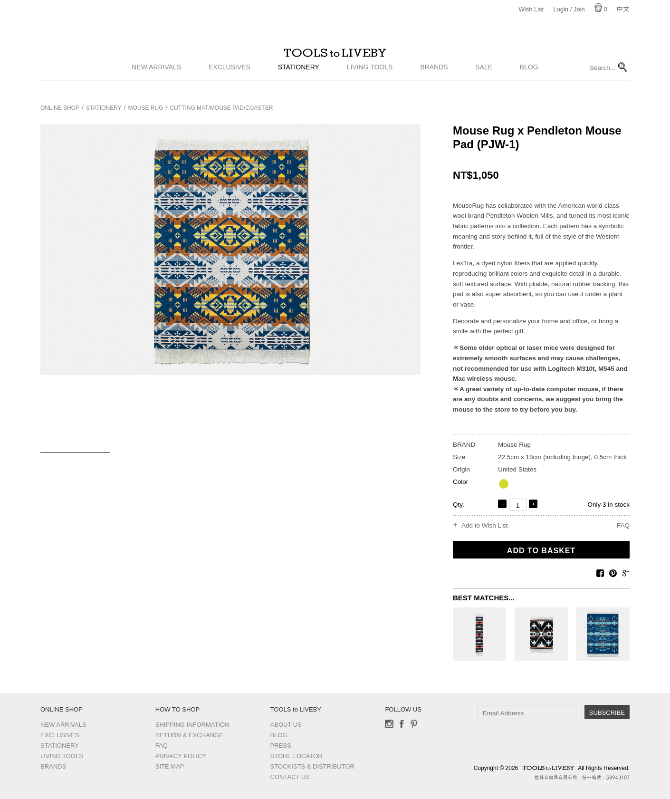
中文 (623, 9)
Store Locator (296, 756)
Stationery (298, 82)
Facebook (401, 724)
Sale (483, 82)
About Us (286, 724)
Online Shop (59, 108)
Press (280, 745)
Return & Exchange (189, 735)
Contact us (290, 776)
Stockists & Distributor (312, 766)
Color (460, 481)
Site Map (169, 766)
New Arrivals (156, 82)
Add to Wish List (484, 525)
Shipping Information (192, 724)
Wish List (531, 9)
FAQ (623, 525)
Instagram (389, 724)
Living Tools (370, 82)
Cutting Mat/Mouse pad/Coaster (221, 108)
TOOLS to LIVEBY (335, 60)
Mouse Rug (145, 108)
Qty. (458, 504)
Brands (434, 82)
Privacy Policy (180, 756)
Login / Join (569, 9)
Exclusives (229, 82)
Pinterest (414, 724)
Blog (529, 82)
